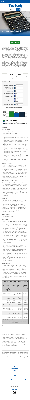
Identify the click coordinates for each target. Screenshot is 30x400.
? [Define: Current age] (14, 91)
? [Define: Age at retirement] (14, 93)
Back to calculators (15, 42)
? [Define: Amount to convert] (14, 85)
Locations (15, 373)
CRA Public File (15, 372)
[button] (15, 81)
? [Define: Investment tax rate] (14, 104)
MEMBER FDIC (14, 389)
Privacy (15, 366)
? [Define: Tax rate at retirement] (14, 101)
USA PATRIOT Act (15, 368)
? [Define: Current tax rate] (14, 98)
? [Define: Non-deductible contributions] (14, 88)
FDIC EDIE (15, 370)
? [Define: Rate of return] (14, 96)
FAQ (15, 375)
